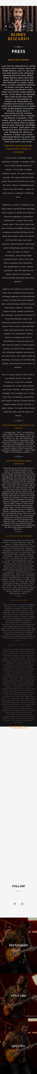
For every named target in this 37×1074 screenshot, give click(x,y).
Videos (18, 724)
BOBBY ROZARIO (18, 37)
